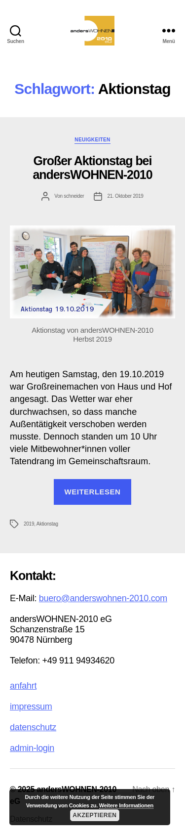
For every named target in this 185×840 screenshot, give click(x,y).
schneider (74, 196)
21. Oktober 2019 (125, 196)
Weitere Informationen (126, 805)
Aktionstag (47, 524)
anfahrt (23, 686)
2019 (29, 524)
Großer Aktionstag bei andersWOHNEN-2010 (92, 167)
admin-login (32, 748)
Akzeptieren (94, 815)
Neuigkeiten (92, 139)
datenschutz (33, 727)
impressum (31, 706)
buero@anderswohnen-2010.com (103, 598)
